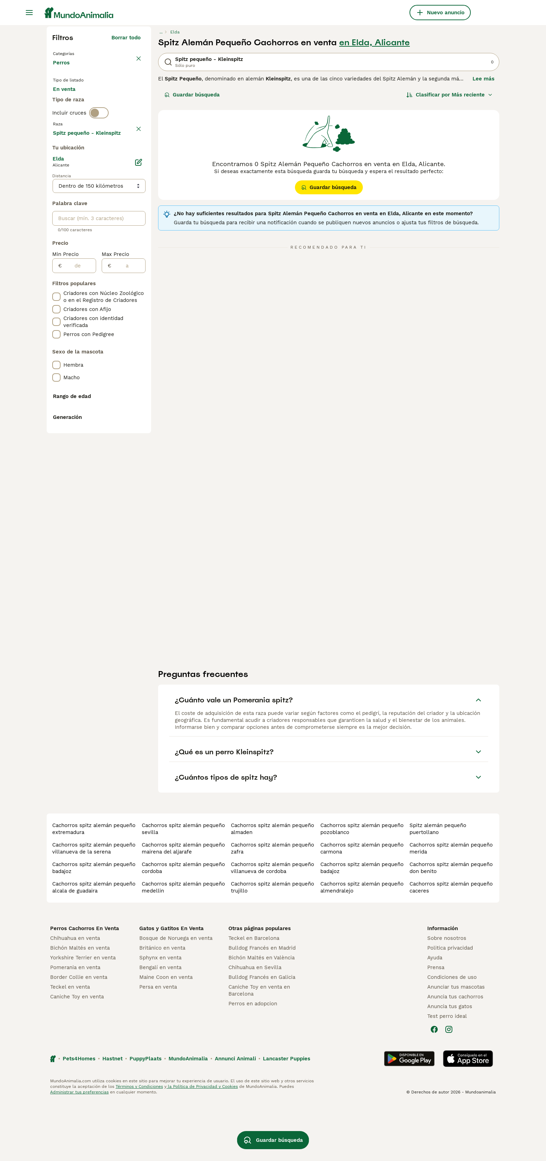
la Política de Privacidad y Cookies (202, 1144)
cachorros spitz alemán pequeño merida (451, 906)
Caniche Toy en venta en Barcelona (259, 1048)
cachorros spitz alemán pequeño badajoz (93, 925)
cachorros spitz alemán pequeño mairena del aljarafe (183, 906)
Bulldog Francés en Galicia (261, 1035)
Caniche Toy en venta (77, 1054)
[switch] (99, 144)
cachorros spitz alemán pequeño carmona (362, 906)
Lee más (483, 79)
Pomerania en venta (75, 1025)
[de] (79, 453)
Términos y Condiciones (139, 1144)
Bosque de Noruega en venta (175, 996)
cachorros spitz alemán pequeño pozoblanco (362, 886)
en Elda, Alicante (374, 42)
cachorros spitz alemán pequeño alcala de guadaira (93, 945)
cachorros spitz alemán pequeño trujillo (272, 945)
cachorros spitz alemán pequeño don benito (451, 925)
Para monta (73, 118)
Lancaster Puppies (286, 1116)
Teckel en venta (70, 1045)
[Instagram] (449, 1087)
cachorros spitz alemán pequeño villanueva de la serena (93, 906)
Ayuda (434, 1015)
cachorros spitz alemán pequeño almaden (272, 886)
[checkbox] (56, 192)
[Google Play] (409, 1116)
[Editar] (139, 350)
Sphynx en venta (160, 1015)
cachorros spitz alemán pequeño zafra (272, 906)
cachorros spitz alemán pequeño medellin (183, 945)
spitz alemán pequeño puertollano (438, 886)
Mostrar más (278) (117, 319)
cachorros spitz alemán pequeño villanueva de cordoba (272, 925)
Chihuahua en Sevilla (254, 1025)
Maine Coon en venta (166, 1035)
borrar (133, 159)
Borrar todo (126, 37)
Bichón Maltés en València (261, 1015)
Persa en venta (158, 1045)
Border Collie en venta (78, 1035)
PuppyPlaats (146, 1116)
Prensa (435, 1025)
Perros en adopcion (252, 1061)
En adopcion (112, 102)
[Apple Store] (468, 1116)
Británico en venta (162, 1006)
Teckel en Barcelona (253, 996)
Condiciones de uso (452, 1035)
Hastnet (112, 1116)
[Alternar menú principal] (29, 13)
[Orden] (449, 95)
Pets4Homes (79, 1116)
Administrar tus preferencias (79, 1149)
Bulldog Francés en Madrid (262, 1006)
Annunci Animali (235, 1116)
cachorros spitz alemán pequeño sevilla (183, 886)
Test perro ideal (447, 1074)
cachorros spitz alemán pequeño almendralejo (362, 945)
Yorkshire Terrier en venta (83, 1015)
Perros (62, 70)
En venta (69, 102)
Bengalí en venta (160, 1025)
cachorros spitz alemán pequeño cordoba (183, 925)
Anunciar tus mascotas (456, 1045)
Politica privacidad (450, 1006)
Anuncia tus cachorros (455, 1054)
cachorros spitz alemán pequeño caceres (451, 945)
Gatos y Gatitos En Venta (171, 986)
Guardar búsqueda (192, 95)
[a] (128, 453)
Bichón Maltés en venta (80, 1006)
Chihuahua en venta (75, 996)
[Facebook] (434, 1087)
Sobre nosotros (446, 996)
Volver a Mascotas (77, 53)
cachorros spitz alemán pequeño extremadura (93, 886)
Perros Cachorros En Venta (84, 986)
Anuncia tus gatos (449, 1064)
